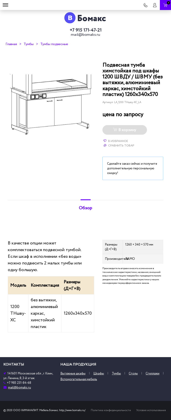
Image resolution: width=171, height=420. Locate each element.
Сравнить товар (119, 146)
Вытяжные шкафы (73, 373)
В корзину (124, 130)
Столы (133, 373)
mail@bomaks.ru (85, 34)
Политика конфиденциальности (111, 410)
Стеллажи (152, 373)
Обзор (85, 208)
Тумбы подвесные (54, 44)
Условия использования (151, 410)
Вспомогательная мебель (78, 379)
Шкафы (98, 373)
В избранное (116, 141)
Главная (11, 44)
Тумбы (29, 44)
